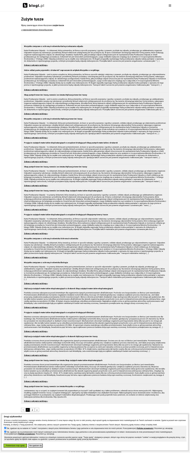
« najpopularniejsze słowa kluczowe (37, 30)
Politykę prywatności (145, 428)
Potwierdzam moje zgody (15, 446)
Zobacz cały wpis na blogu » (36, 65)
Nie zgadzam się (35, 446)
